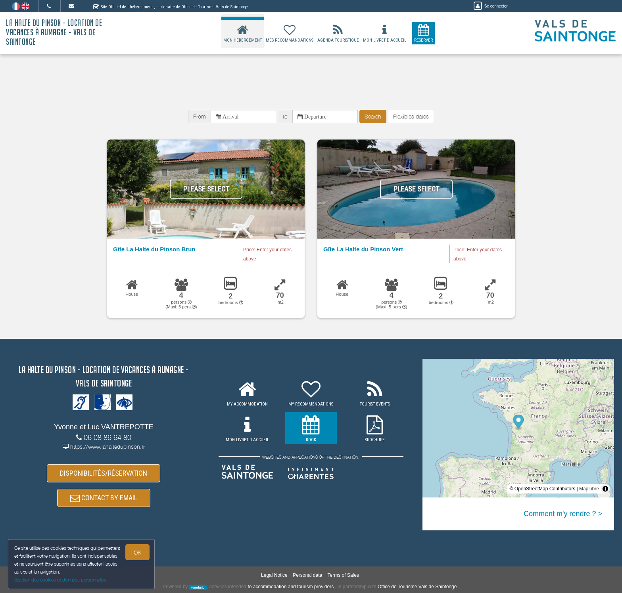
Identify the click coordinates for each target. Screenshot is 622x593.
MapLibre (589, 489)
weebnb (198, 587)
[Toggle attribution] (605, 489)
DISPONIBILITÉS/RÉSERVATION (103, 473)
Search (373, 116)
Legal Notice (274, 575)
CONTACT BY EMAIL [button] (103, 498)
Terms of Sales (343, 575)
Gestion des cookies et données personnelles (60, 580)
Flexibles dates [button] (411, 116)
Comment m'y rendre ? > (563, 514)
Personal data (307, 575)
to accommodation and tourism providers (291, 586)
